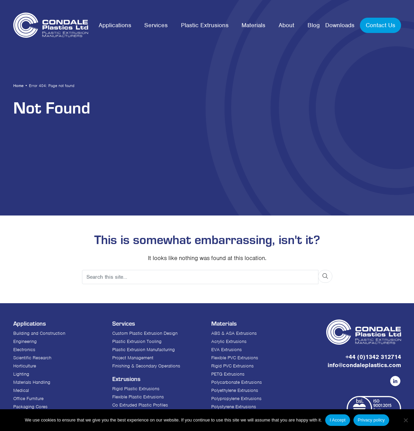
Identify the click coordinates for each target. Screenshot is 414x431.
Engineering (25, 341)
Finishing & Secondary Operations (146, 366)
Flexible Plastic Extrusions (138, 397)
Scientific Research (32, 358)
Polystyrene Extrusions (233, 407)
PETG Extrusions (228, 374)
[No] (405, 420)
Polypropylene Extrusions (236, 398)
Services (156, 25)
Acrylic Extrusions (229, 341)
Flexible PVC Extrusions (234, 358)
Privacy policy (371, 420)
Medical (21, 390)
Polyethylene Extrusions (234, 390)
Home (18, 85)
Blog (314, 25)
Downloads (339, 25)
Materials (253, 25)
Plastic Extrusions (205, 25)
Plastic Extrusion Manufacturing (143, 349)
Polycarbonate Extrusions (236, 382)
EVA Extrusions (226, 349)
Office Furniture (28, 398)
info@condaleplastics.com (364, 365)
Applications (115, 25)
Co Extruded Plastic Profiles (140, 405)
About (286, 25)
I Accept (337, 420)
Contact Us (380, 25)
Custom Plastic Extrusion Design (145, 333)
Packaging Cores (30, 407)
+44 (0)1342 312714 (373, 357)
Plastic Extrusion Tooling (137, 341)
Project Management (132, 358)
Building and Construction (39, 333)
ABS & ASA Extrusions (234, 333)
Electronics (24, 349)
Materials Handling (31, 382)
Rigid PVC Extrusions (232, 366)
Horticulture (24, 366)
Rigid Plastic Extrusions (136, 389)
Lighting (21, 374)
